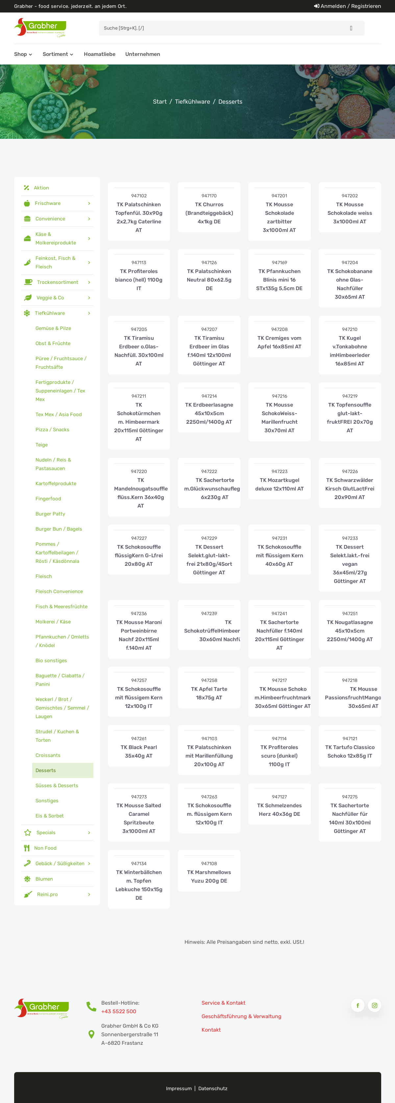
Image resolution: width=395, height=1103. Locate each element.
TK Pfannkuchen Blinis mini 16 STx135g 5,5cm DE (279, 279)
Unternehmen (142, 54)
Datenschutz (213, 1088)
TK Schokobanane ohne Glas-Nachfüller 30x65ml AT (349, 284)
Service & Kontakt (223, 1003)
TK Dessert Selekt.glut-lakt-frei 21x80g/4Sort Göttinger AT (209, 560)
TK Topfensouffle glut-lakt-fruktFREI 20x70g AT (350, 418)
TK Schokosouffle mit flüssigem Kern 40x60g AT (279, 555)
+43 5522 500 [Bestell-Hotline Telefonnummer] (118, 1011)
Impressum (179, 1088)
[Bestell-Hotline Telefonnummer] (93, 1007)
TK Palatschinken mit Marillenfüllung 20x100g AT (209, 755)
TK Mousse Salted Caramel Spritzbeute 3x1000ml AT (138, 818)
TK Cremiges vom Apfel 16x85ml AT (280, 342)
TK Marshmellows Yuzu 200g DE (209, 876)
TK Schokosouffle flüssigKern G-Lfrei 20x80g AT (139, 555)
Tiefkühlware (192, 101)
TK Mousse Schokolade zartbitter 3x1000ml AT (279, 217)
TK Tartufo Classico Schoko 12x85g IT (350, 751)
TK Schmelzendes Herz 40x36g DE (279, 809)
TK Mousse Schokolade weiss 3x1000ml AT (350, 213)
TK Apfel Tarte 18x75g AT (209, 693)
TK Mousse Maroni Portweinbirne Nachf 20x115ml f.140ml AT (139, 635)
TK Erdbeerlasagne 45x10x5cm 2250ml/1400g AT (209, 413)
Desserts (230, 101)
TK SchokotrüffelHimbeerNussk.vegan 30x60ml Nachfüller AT (228, 630)
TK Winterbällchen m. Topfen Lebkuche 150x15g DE (138, 885)
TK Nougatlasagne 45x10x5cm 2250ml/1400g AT (350, 630)
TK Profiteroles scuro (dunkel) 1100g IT (279, 755)
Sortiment (55, 54)
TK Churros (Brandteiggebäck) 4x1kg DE (209, 213)
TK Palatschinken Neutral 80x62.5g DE (209, 279)
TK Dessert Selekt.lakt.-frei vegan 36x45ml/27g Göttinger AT (349, 564)
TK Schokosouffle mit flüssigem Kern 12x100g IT (138, 697)
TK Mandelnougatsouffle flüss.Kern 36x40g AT (141, 493)
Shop (20, 54)
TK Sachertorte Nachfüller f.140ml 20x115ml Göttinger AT (279, 635)
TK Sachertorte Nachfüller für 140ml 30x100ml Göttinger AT (350, 818)
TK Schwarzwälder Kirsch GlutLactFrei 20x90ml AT (349, 488)
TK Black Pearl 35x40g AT (139, 751)
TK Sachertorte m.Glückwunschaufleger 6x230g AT (214, 488)
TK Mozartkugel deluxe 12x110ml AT (279, 484)
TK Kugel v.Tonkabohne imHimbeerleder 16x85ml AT (350, 351)
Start (160, 101)
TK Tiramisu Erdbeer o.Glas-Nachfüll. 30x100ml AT (138, 351)
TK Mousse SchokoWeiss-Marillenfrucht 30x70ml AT (279, 418)
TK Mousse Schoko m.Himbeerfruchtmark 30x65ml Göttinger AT (283, 697)
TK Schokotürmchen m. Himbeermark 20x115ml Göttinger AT (138, 422)
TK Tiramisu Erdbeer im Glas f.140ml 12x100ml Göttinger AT (209, 351)
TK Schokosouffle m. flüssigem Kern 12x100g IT (209, 814)
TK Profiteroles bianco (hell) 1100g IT (138, 279)
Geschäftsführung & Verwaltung (242, 1016)
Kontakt (211, 1030)
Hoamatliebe (99, 54)
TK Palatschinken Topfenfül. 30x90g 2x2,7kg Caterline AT (138, 217)
